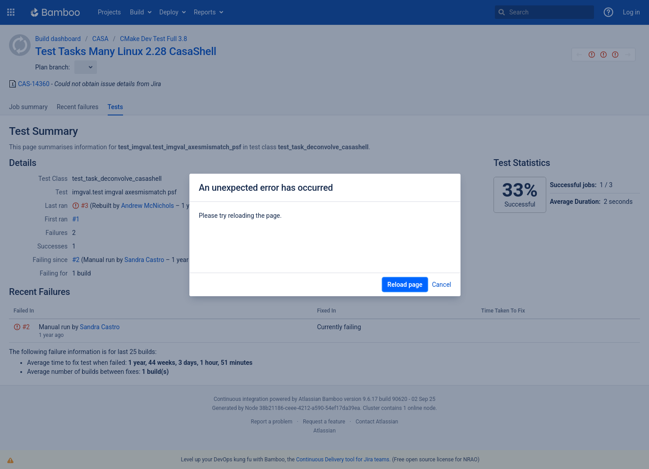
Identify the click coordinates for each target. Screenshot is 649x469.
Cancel (441, 284)
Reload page (405, 284)
